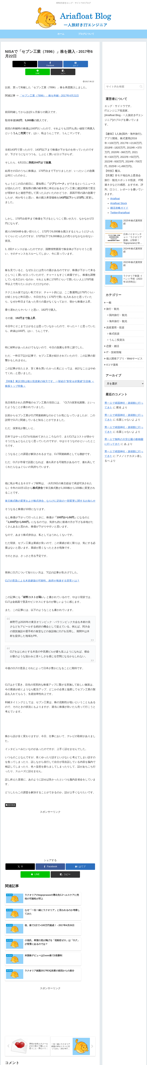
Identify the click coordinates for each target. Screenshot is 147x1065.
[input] (124, 86)
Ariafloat (115, 198)
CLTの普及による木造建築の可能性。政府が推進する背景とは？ (42, 572)
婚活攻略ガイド (119, 207)
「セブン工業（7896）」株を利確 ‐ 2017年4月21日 (49, 87)
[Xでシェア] (20, 64)
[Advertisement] (50, 826)
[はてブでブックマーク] (50, 64)
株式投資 (10, 797)
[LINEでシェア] (65, 64)
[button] (80, 64)
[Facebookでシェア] (35, 64)
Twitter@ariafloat (120, 212)
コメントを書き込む (50, 1031)
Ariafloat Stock (118, 203)
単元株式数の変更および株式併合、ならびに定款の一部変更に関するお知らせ (50, 493)
